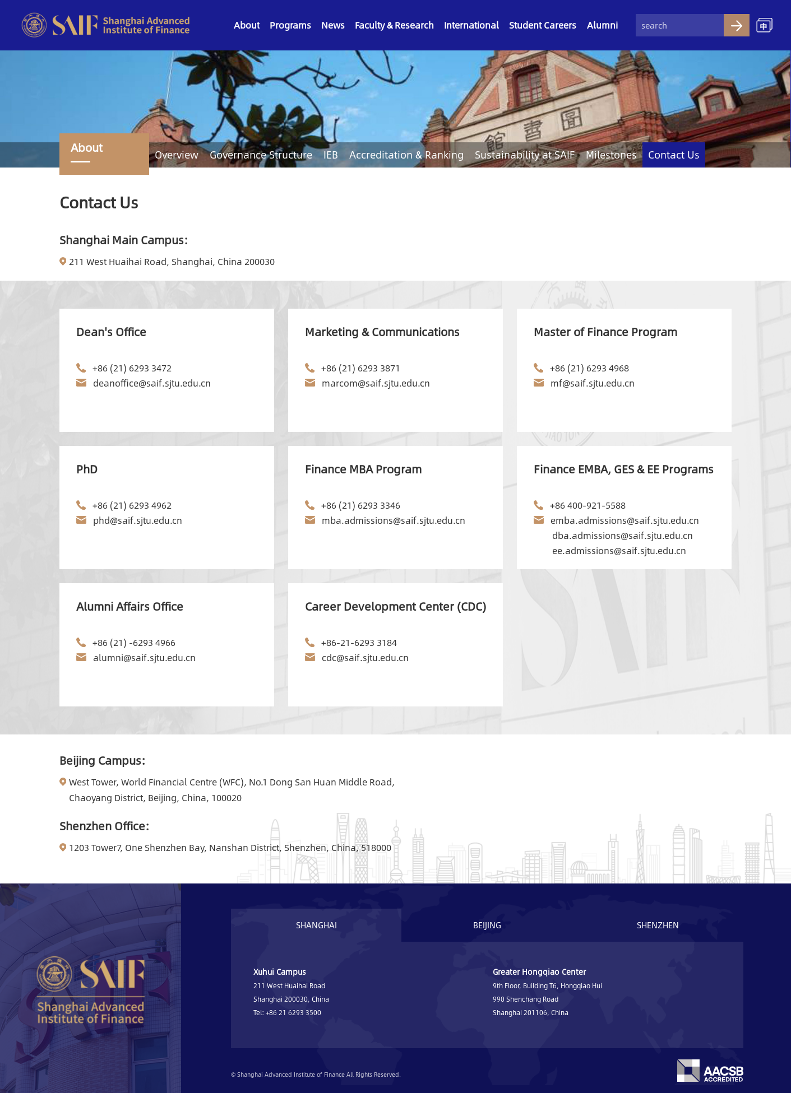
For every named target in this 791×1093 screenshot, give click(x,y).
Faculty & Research (394, 25)
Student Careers (542, 25)
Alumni (602, 25)
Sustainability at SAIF (525, 154)
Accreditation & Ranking (406, 154)
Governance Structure (261, 154)
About (247, 25)
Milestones (611, 154)
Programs (290, 25)
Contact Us (674, 154)
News (333, 25)
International (471, 25)
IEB (330, 154)
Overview (176, 154)
